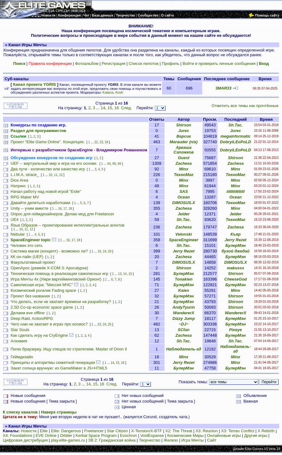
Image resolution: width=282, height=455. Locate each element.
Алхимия (19, 341)
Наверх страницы (59, 412)
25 (109, 324)
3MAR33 (224, 88)
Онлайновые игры (224, 435)
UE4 (14, 219)
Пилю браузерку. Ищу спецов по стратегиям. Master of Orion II (69, 349)
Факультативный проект (33, 262)
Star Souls (20, 329)
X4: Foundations (17, 435)
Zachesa (183, 163)
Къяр (236, 234)
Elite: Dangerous (66, 430)
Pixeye (235, 329)
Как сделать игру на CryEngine (39, 335)
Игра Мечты (192, 440)
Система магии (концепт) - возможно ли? (49, 251)
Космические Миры (185, 435)
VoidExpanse (152, 435)
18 (70, 208)
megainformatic (235, 136)
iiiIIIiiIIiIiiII (236, 191)
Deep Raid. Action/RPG (32, 318)
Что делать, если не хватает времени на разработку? (61, 301)
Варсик (183, 136)
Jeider (183, 214)
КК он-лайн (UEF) (27, 256)
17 (65, 208)
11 (55, 175)
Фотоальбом (86, 63)
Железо (171, 440)
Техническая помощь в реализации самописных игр (59, 273)
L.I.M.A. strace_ (25, 174)
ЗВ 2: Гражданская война (112, 440)
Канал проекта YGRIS (34, 84)
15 (110, 107)
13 (120, 274)
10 (50, 175)
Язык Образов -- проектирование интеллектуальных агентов (67, 225)
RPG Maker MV (25, 197)
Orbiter (66, 435)
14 (103, 107)
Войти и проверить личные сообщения (219, 63)
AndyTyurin (183, 307)
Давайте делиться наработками (40, 202)
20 (109, 251)
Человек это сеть (27, 245)
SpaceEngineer (183, 239)
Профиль (170, 63)
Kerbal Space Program (96, 435)
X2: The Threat (178, 430)
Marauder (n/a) (184, 141)
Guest (183, 157)
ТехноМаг (184, 174)
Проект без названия (30, 296)
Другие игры (255, 435)
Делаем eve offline (28, 313)
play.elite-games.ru (68, 440)
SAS (183, 191)
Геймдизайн (22, 357)
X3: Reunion (206, 430)
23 (101, 142)
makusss (235, 268)
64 (109, 163)
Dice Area (19, 180)
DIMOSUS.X (183, 202)
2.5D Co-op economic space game (42, 307)
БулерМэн (235, 245)
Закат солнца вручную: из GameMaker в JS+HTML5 (59, 368)
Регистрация (113, 63)
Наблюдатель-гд (183, 349)
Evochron (128, 435)
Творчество (149, 440)
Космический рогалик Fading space (43, 290)
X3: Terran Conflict (238, 430)
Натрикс (18, 185)
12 (61, 175)
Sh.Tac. (235, 125)
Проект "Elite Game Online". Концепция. (47, 141)
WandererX (183, 313)
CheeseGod (235, 279)
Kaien (183, 290)
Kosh (119, 92)
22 (96, 142)
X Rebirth (266, 430)
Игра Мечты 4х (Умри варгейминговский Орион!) (56, 279)
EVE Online (46, 435)
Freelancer (93, 430)
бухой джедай (236, 251)
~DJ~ (184, 324)
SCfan (184, 329)
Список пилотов (144, 63)
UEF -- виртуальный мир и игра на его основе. (54, 163)
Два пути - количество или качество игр (48, 169)
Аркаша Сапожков (184, 149)
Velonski (183, 234)
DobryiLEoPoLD (235, 141)
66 (119, 163)
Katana (108, 92)
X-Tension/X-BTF (146, 430)
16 (116, 107)
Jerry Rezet (235, 239)
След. (126, 107)
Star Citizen (117, 430)
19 (104, 251)
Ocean (183, 197)
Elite (44, 430)
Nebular (18, 234)
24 (106, 142)
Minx (184, 169)
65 (114, 163)
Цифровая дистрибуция (25, 440)
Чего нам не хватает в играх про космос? (49, 324)
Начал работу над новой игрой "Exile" (46, 191)
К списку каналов (20, 412)
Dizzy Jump (184, 318)
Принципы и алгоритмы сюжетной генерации (53, 362)
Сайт (212, 440)
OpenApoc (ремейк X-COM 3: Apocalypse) (49, 268)
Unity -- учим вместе (29, 208)
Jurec (183, 130)
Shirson (183, 125)
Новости (28, 430)
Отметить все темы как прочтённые (245, 105)
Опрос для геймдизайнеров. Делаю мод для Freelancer (62, 214)
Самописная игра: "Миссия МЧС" (42, 284)
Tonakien (184, 279)
